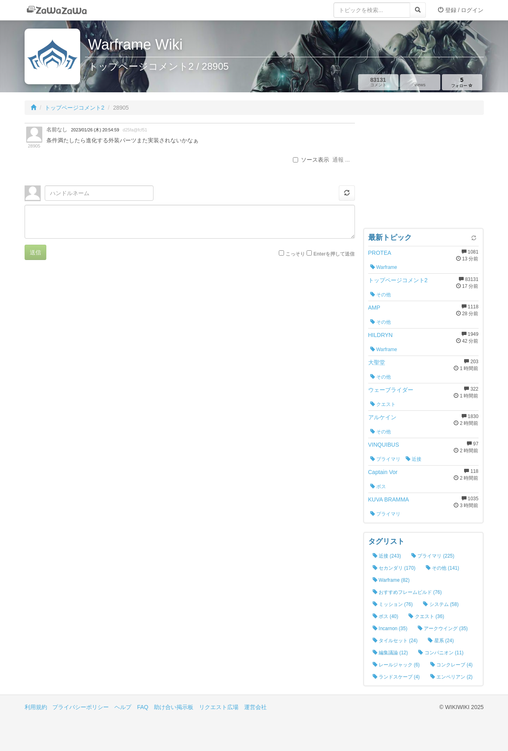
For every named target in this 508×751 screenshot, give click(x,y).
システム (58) (440, 604)
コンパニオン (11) (440, 652)
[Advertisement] (423, 173)
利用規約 (36, 707)
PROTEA (380, 253)
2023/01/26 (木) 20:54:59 (95, 129)
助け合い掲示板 (173, 707)
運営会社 (255, 707)
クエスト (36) (426, 616)
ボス (378, 486)
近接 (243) (387, 556)
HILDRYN (380, 335)
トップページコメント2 (74, 107)
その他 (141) (442, 568)
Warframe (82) (391, 580)
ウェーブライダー (390, 390)
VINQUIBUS (383, 444)
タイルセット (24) (395, 640)
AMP (374, 307)
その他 (380, 294)
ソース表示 (311, 159)
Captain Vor (383, 472)
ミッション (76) (393, 604)
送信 (35, 252)
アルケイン (382, 417)
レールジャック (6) (396, 665)
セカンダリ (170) (394, 568)
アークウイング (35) (443, 628)
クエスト (383, 404)
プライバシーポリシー (80, 707)
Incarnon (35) (390, 628)
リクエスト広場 (218, 707)
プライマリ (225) (432, 556)
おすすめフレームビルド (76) (407, 592)
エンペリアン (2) (451, 677)
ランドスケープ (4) (396, 677)
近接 (413, 459)
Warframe (383, 267)
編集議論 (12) (390, 652)
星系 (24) (441, 640)
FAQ (142, 707)
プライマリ (385, 459)
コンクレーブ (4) (451, 665)
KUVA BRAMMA (388, 499)
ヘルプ (122, 707)
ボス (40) (385, 616)
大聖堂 (376, 362)
